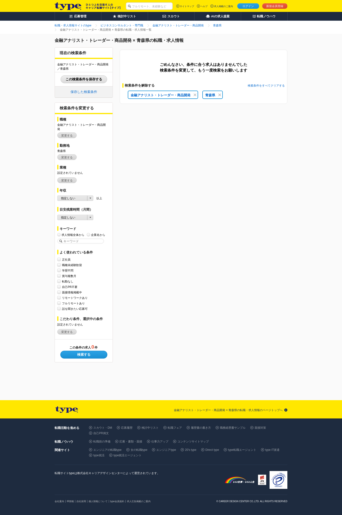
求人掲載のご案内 (223, 6)
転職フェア (175, 427)
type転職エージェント (242, 450)
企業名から (98, 235)
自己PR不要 (69, 287)
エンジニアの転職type (107, 450)
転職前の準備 (101, 441)
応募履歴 (127, 427)
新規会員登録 (274, 6)
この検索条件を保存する (84, 79)
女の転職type (139, 450)
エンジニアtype (166, 450)
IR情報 (70, 501)
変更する (67, 135)
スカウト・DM (102, 427)
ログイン (248, 6)
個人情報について (98, 501)
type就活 (98, 455)
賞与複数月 (69, 276)
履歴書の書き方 (201, 427)
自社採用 (81, 501)
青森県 (213, 95)
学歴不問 (67, 270)
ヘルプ (204, 6)
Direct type (212, 450)
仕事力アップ (159, 441)
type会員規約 (117, 501)
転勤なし (67, 281)
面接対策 (260, 427)
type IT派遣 (272, 450)
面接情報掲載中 (72, 292)
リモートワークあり (75, 298)
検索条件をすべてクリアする (266, 85)
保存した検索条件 (84, 92)
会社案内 (59, 501)
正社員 (66, 259)
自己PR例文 (101, 433)
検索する (83, 354)
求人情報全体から (73, 235)
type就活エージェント (128, 455)
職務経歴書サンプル (233, 427)
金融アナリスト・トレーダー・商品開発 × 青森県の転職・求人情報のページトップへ (228, 410)
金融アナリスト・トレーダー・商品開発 (163, 95)
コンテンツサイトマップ (193, 441)
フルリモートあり (73, 303)
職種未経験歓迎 (72, 265)
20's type (190, 450)
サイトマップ (187, 6)
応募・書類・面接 (130, 441)
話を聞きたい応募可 (75, 309)
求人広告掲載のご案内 (139, 501)
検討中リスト (150, 427)
